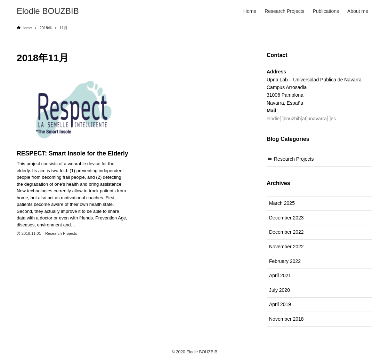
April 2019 (280, 304)
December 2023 (286, 217)
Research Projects (294, 159)
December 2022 (286, 232)
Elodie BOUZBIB (48, 11)
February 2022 (285, 261)
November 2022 (286, 246)
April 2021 (280, 275)
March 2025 (282, 203)
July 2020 (279, 290)
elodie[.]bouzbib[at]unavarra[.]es (301, 118)
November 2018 (286, 319)
